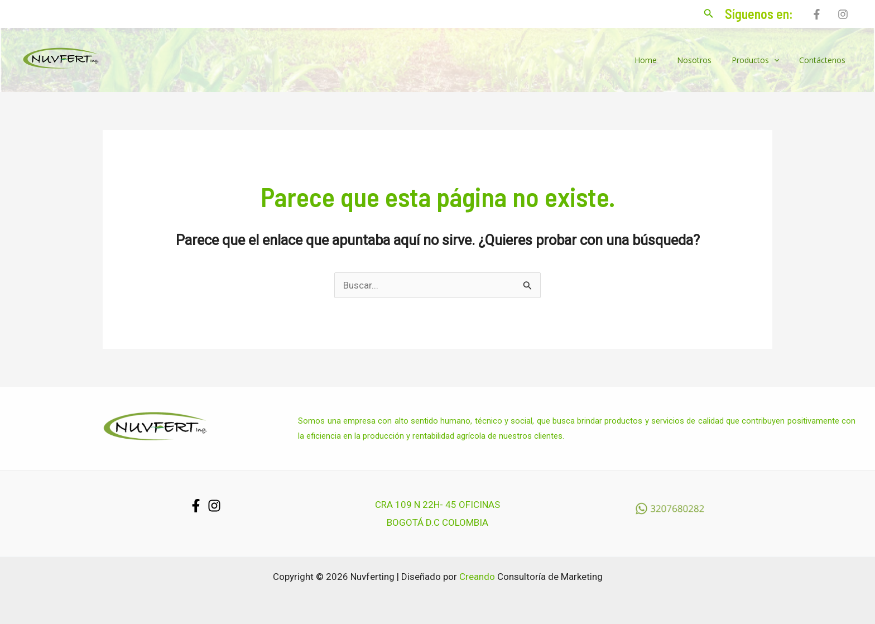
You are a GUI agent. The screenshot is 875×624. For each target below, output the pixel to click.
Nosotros (705, 60)
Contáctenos (824, 60)
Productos (762, 60)
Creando (477, 576)
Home (661, 60)
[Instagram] (842, 14)
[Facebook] (816, 14)
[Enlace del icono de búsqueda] (709, 14)
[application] (781, 60)
